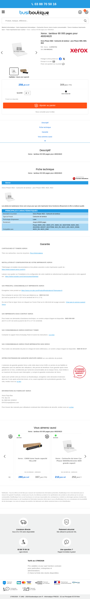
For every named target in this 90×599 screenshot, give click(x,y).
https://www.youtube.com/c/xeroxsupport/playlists (21, 276)
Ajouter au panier (44, 105)
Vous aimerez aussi (45, 137)
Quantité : (20, 93)
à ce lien (51, 335)
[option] (19, 49)
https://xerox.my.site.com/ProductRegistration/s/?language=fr (41, 290)
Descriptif (45, 123)
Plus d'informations (36, 253)
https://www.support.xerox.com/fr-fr (13, 269)
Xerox (46, 47)
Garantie (45, 132)
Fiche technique (45, 127)
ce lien (19, 381)
